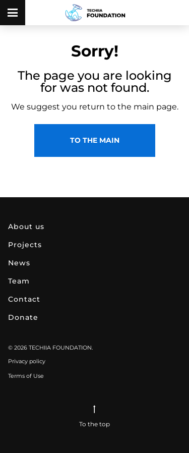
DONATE (23, 317)
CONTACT (24, 299)
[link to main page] (95, 12)
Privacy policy (26, 361)
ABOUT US (26, 226)
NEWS (19, 262)
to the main (94, 140)
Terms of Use (26, 375)
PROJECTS (25, 244)
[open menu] (12, 12)
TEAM (19, 281)
